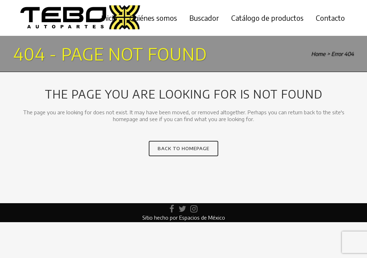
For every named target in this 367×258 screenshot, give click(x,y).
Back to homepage (183, 148)
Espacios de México (202, 217)
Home (318, 54)
